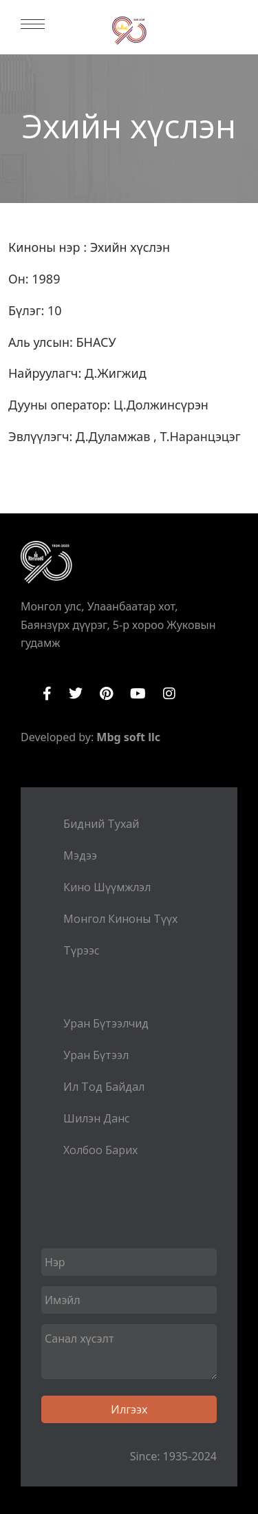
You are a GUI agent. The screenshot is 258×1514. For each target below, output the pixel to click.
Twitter (76, 694)
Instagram (169, 694)
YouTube (138, 694)
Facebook (47, 694)
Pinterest (106, 694)
